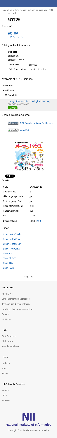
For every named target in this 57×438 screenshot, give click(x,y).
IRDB (4, 395)
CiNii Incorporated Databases (16, 299)
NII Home (6, 319)
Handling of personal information (17, 309)
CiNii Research (9, 336)
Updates (6, 363)
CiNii (13, 3)
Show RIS (7, 253)
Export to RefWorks (12, 234)
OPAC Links (9, 95)
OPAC (13, 108)
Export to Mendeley (12, 244)
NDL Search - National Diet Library (36, 123)
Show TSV (8, 263)
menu (53, 4)
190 (39, 221)
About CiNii (7, 294)
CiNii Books (7, 341)
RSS (4, 368)
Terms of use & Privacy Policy (16, 304)
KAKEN (5, 390)
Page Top (28, 276)
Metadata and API (10, 346)
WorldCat (24, 130)
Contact (5, 314)
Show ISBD (8, 268)
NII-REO (6, 400)
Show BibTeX (9, 258)
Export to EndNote (11, 239)
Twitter (5, 373)
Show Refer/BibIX (11, 249)
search (46, 4)
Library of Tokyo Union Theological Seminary (29, 101)
